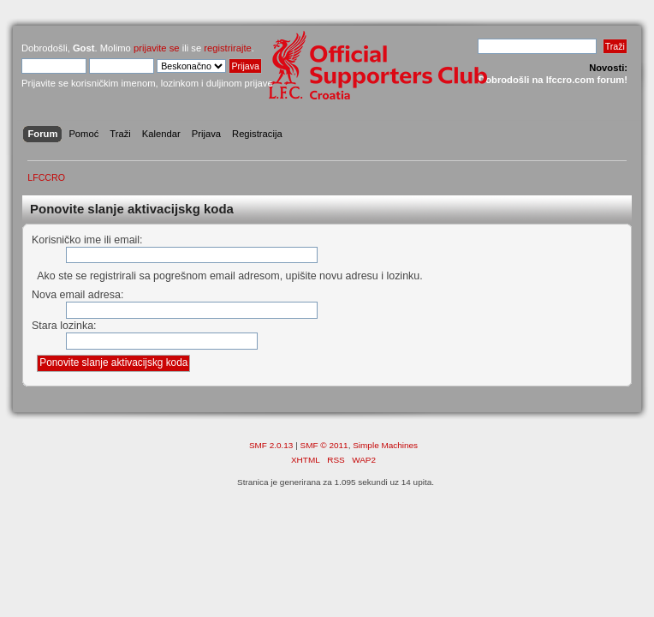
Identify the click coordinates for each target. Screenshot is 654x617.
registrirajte (228, 48)
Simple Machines (385, 445)
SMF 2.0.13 (271, 445)
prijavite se (157, 48)
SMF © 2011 (324, 445)
